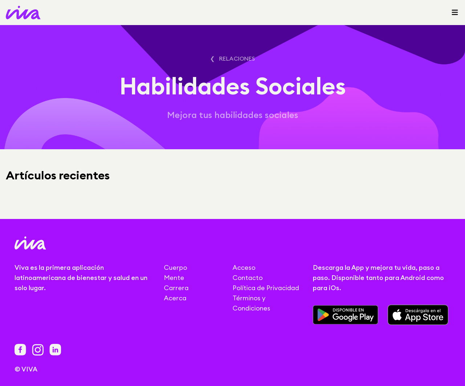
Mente (174, 277)
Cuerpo (175, 267)
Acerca (175, 298)
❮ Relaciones (232, 58)
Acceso (243, 267)
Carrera (176, 288)
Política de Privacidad (265, 288)
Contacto (247, 277)
